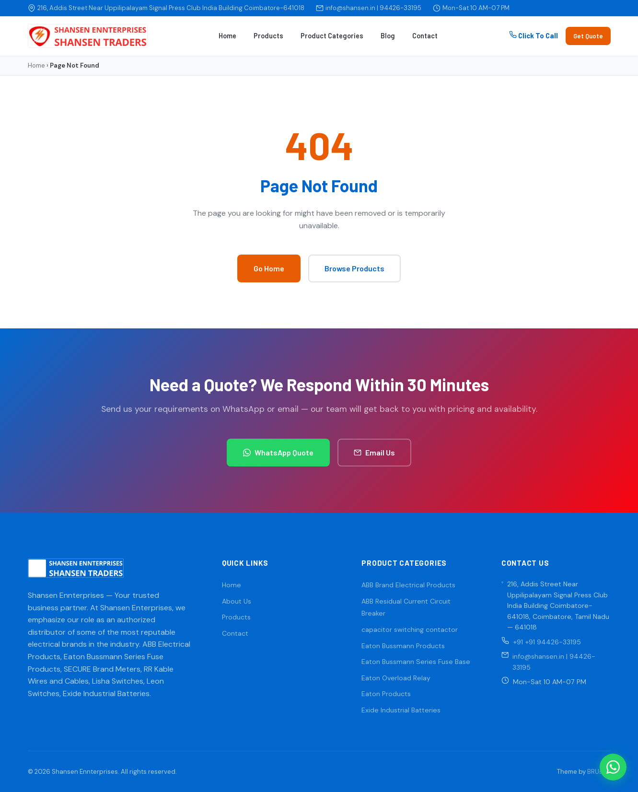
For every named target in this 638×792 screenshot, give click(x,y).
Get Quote (588, 36)
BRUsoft (599, 772)
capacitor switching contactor (409, 629)
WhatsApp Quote (278, 452)
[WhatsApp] (613, 767)
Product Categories (332, 36)
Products (268, 36)
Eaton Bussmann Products (403, 645)
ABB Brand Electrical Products (408, 585)
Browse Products (354, 268)
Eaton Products (386, 693)
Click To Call (533, 35)
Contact (425, 36)
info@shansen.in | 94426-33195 (373, 8)
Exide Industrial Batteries (401, 710)
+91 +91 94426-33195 (547, 642)
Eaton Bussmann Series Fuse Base (415, 661)
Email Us (374, 452)
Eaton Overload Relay (395, 678)
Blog (388, 36)
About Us (236, 601)
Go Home (269, 268)
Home (227, 36)
